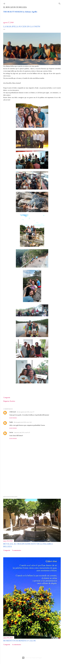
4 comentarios (16, 644)
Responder (13, 418)
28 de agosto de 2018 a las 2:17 (25, 412)
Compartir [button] (6, 397)
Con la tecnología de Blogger (32, 658)
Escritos (12, 401)
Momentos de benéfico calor (19, 640)
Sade (11, 422)
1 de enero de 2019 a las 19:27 (22, 432)
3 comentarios (16, 550)
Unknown (12, 412)
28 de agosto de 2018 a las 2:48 (23, 422)
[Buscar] (59, 3)
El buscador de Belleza (15, 7)
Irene (11, 432)
